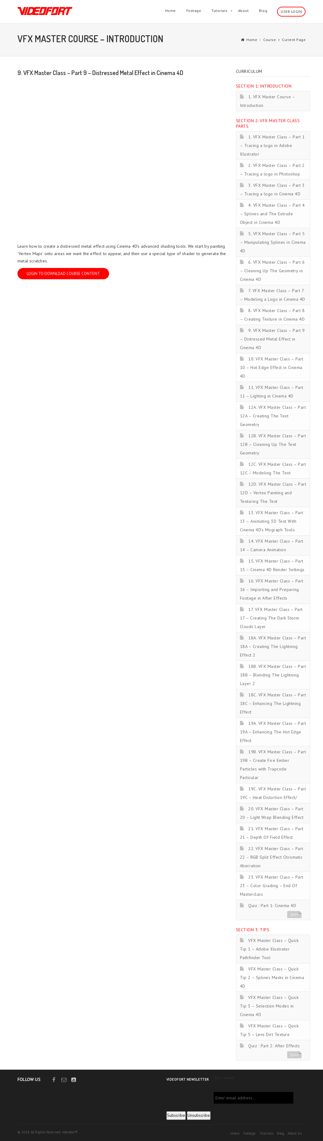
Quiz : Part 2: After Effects (274, 1046)
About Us (295, 1133)
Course (269, 39)
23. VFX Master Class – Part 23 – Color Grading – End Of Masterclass (271, 885)
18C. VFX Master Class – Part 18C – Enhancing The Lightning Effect (273, 703)
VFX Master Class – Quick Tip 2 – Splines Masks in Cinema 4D (272, 977)
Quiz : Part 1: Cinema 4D (272, 905)
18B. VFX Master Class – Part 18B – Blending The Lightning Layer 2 (273, 675)
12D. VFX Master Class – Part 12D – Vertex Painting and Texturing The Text (273, 492)
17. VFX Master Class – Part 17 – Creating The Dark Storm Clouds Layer (271, 618)
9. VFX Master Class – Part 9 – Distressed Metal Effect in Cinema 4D (272, 339)
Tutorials (219, 10)
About (243, 10)
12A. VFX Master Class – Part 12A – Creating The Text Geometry (273, 416)
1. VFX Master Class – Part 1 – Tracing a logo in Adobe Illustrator (272, 145)
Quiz (294, 914)
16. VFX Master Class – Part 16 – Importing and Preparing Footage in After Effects (271, 589)
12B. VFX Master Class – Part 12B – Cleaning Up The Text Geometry (273, 444)
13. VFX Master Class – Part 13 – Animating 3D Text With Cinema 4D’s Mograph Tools (271, 521)
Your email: (224, 1077)
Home (170, 10)
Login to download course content (63, 273)
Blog (263, 10)
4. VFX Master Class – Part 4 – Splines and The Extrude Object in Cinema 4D (272, 213)
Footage (193, 10)
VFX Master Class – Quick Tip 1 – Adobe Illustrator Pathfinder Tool (269, 949)
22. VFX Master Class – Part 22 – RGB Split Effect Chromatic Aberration (271, 857)
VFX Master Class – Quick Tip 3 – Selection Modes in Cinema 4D (269, 1006)
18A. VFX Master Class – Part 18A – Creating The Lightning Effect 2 (273, 646)
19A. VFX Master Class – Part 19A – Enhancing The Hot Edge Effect (273, 732)
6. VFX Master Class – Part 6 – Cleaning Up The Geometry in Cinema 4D (272, 270)
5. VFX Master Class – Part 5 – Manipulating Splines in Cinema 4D (273, 242)
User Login (291, 11)
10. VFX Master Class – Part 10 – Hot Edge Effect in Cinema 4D (271, 367)
